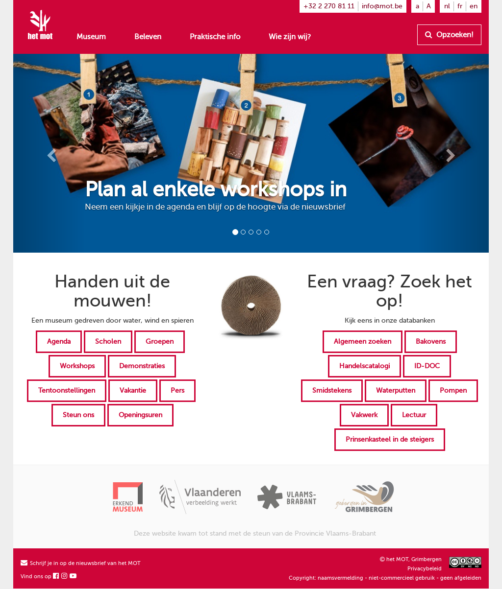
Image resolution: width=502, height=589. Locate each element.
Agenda (59, 341)
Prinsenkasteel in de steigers (390, 439)
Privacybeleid (424, 568)
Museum (91, 36)
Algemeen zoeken (362, 341)
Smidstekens (331, 390)
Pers (177, 390)
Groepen (160, 341)
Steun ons (78, 415)
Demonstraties (142, 366)
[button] (49, 153)
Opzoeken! (449, 34)
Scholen (108, 341)
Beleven (147, 36)
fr (459, 6)
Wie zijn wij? (290, 36)
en (473, 6)
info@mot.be (382, 6)
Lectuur (414, 415)
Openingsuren (140, 415)
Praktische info (215, 36)
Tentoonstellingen (66, 390)
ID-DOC (427, 366)
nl (447, 6)
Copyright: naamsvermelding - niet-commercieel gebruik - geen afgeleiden (385, 578)
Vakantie (133, 390)
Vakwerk (364, 415)
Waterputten (395, 390)
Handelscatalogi (364, 366)
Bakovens (431, 341)
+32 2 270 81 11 (328, 6)
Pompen (453, 390)
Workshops (77, 366)
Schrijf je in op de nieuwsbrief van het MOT (81, 563)
